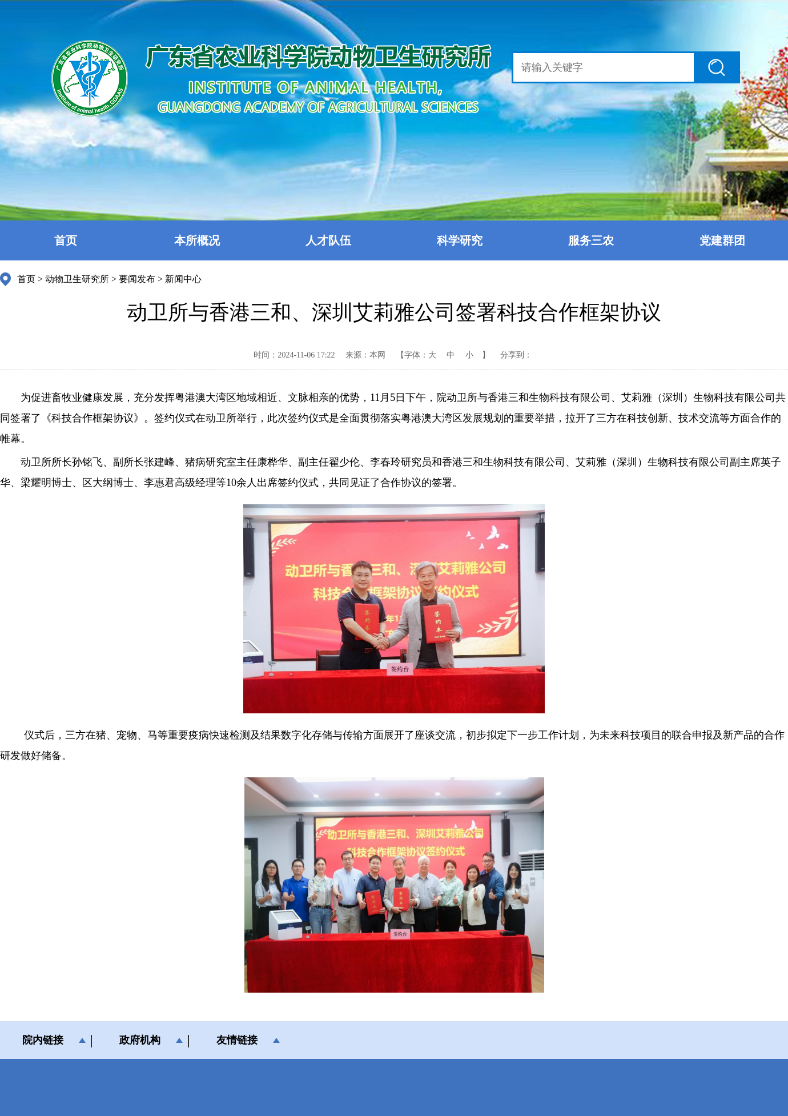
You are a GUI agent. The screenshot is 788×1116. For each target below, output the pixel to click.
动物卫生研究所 (77, 279)
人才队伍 (328, 240)
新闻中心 (183, 279)
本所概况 (197, 240)
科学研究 (460, 240)
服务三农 (591, 240)
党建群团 (722, 240)
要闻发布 (137, 279)
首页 (65, 240)
